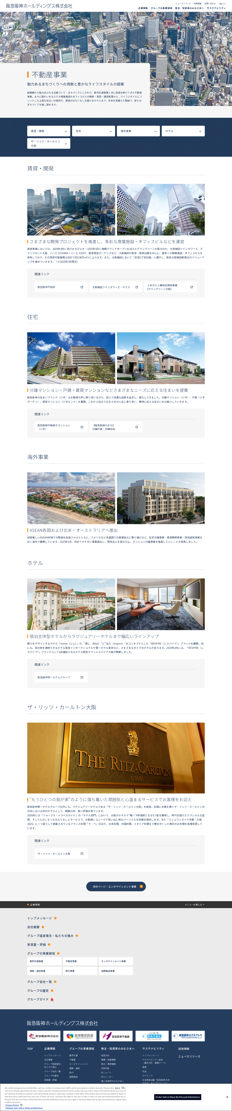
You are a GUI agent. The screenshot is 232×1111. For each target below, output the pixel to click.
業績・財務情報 (108, 1060)
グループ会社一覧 (39, 982)
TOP (29, 17)
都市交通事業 (36, 961)
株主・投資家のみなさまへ (189, 8)
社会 (144, 1071)
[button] (116, 904)
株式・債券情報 (108, 1064)
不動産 (72, 1060)
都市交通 (73, 1055)
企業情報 (143, 8)
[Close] (227, 1097)
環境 (144, 1067)
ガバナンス (147, 1076)
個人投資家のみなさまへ (112, 1081)
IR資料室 (105, 1068)
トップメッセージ (39, 918)
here (117, 1088)
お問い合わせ (210, 3)
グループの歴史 (38, 991)
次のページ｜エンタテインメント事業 (114, 886)
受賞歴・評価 (36, 945)
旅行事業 (70, 971)
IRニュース (106, 1073)
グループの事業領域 (161, 8)
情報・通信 (74, 1068)
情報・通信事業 (37, 971)
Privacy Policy (12, 1106)
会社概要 (33, 927)
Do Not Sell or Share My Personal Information (178, 1097)
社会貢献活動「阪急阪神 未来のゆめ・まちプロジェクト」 (156, 1082)
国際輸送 (73, 1077)
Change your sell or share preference (24, 1108)
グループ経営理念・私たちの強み (50, 936)
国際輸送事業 (108, 971)
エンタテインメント (78, 1064)
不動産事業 (71, 961)
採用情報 (197, 3)
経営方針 (105, 1055)
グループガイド (38, 1000)
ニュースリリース (183, 3)
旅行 (71, 1073)
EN (224, 4)
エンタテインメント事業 (113, 961)
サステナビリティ (216, 8)
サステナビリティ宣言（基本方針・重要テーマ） (154, 1062)
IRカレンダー (107, 1077)
